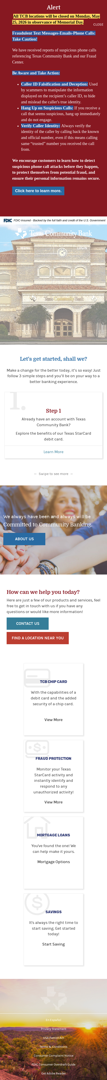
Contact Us (27, 623)
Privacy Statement (53, 1029)
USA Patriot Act (53, 1038)
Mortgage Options (53, 862)
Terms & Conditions (53, 1047)
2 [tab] (53, 469)
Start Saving (53, 944)
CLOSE (98, 24)
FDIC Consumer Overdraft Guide (53, 1064)
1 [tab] (47, 469)
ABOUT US (24, 539)
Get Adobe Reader (53, 1073)
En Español (53, 1020)
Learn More (53, 452)
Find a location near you (38, 638)
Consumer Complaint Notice (53, 1056)
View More (53, 719)
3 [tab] (60, 469)
